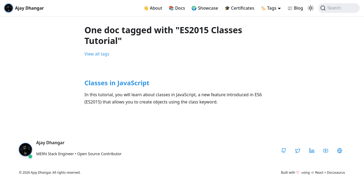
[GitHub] (283, 150)
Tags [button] (268, 8)
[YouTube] (325, 150)
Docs (177, 8)
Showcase (204, 8)
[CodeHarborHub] (339, 150)
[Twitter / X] (297, 150)
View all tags (96, 54)
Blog (295, 8)
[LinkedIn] (311, 150)
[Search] (339, 8)
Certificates (239, 8)
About (152, 8)
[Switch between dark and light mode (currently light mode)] (310, 8)
